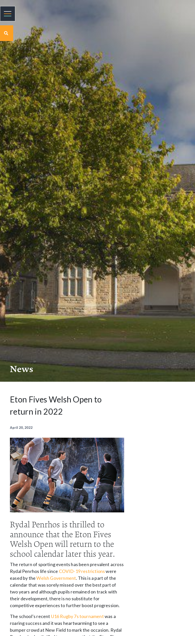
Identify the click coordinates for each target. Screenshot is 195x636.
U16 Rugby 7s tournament (77, 616)
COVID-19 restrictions (82, 571)
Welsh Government (56, 578)
